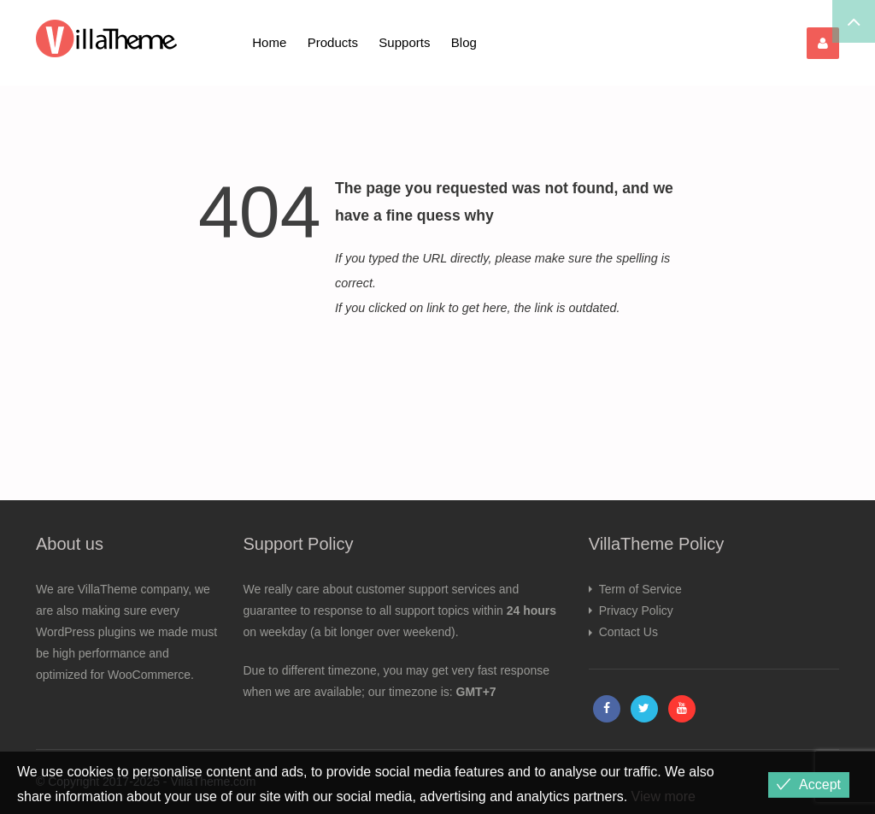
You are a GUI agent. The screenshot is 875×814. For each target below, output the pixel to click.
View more (663, 796)
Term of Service (640, 589)
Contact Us (628, 632)
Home (269, 42)
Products (333, 42)
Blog (464, 42)
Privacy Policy (636, 610)
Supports (404, 42)
